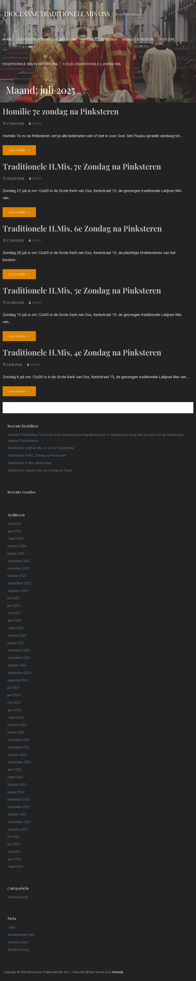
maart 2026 (15, 538)
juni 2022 (13, 844)
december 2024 (18, 650)
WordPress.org (18, 950)
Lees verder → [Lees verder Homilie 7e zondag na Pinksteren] (19, 150)
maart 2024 (15, 717)
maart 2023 (15, 777)
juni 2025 (13, 606)
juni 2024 (13, 695)
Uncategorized (17, 897)
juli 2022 (13, 837)
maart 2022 (15, 867)
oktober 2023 (16, 755)
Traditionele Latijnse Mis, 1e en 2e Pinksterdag (40, 448)
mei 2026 (14, 524)
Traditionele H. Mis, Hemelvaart (29, 463)
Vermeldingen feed (21, 935)
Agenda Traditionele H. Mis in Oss (46, 39)
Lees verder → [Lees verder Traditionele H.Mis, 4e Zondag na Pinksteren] (19, 391)
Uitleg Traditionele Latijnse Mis (92, 64)
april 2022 (14, 859)
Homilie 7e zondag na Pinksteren (61, 111)
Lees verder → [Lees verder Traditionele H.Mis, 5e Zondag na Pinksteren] (19, 336)
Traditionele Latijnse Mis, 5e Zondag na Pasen (40, 470)
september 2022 (19, 822)
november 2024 (18, 658)
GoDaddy (117, 972)
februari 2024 (16, 725)
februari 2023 (16, 785)
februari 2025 (16, 635)
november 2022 (18, 807)
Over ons (166, 39)
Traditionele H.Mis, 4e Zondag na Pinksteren (82, 352)
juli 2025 (13, 598)
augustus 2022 (17, 829)
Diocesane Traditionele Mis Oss (57, 13)
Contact (88, 39)
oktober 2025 (16, 576)
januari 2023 (15, 792)
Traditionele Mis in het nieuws (30, 64)
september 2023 (19, 762)
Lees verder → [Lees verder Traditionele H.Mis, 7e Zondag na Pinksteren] (19, 212)
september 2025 (19, 583)
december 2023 (18, 740)
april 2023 (14, 770)
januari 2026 (15, 553)
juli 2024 (13, 688)
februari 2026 (16, 546)
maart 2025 (15, 628)
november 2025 (18, 568)
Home (7, 39)
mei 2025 (14, 613)
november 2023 (18, 747)
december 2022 (18, 799)
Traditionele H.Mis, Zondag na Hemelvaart (36, 455)
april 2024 (14, 710)
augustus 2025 (17, 591)
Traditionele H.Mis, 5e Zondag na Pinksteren (82, 290)
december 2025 (18, 561)
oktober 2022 (16, 814)
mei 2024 (14, 703)
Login (11, 927)
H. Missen (109, 39)
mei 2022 (14, 852)
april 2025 (14, 620)
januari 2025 (15, 643)
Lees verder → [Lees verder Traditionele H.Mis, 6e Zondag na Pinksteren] (19, 274)
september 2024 (19, 673)
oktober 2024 (16, 665)
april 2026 (14, 531)
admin (37, 123)
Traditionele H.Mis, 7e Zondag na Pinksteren (82, 166)
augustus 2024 (17, 680)
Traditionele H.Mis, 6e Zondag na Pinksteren (82, 228)
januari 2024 (15, 732)
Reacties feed (17, 942)
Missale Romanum (138, 39)
